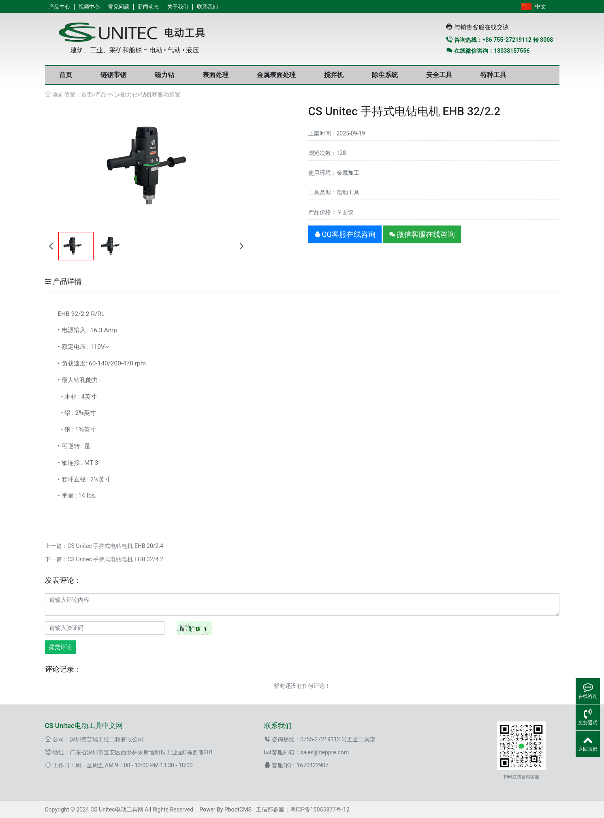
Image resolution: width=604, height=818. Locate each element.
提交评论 (60, 647)
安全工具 (439, 75)
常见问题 (118, 7)
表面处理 (215, 75)
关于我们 (177, 7)
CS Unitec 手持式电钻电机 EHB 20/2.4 (115, 546)
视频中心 (89, 7)
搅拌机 (334, 75)
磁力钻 (164, 75)
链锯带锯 (113, 75)
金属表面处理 (276, 75)
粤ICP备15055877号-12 (319, 809)
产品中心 (59, 7)
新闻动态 (148, 7)
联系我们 (207, 7)
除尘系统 (385, 75)
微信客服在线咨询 (422, 234)
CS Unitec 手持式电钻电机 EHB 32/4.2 (115, 559)
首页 (65, 75)
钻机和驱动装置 (160, 94)
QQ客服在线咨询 (345, 234)
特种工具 (493, 75)
